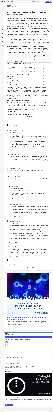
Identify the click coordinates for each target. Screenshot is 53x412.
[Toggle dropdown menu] (49, 130)
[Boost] (2, 42)
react (22, 14)
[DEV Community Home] (1, 1)
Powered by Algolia (35, 1)
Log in (42, 1)
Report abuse (32, 267)
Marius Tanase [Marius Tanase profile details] (12, 168)
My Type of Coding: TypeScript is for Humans (28, 358)
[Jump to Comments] (2, 34)
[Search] (5, 1)
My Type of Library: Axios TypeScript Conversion (28, 362)
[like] (11, 151)
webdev (9, 14)
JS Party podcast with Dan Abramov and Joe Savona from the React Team (31, 24)
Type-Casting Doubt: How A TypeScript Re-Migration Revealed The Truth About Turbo (28, 367)
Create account (48, 1)
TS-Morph (37, 38)
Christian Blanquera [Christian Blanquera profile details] (13, 260)
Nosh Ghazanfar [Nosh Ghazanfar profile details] (15, 186)
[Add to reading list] (2, 38)
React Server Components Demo (31, 26)
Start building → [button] (9, 404)
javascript (13, 14)
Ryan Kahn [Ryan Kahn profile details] (13, 154)
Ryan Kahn (11, 5)
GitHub (20, 90)
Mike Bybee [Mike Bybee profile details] (12, 130)
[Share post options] (2, 45)
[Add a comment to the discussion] (29, 126)
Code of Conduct (25, 267)
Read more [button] (28, 327)
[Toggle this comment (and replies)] (8, 132)
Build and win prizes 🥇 (11, 398)
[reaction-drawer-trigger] (2, 29)
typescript (18, 14)
